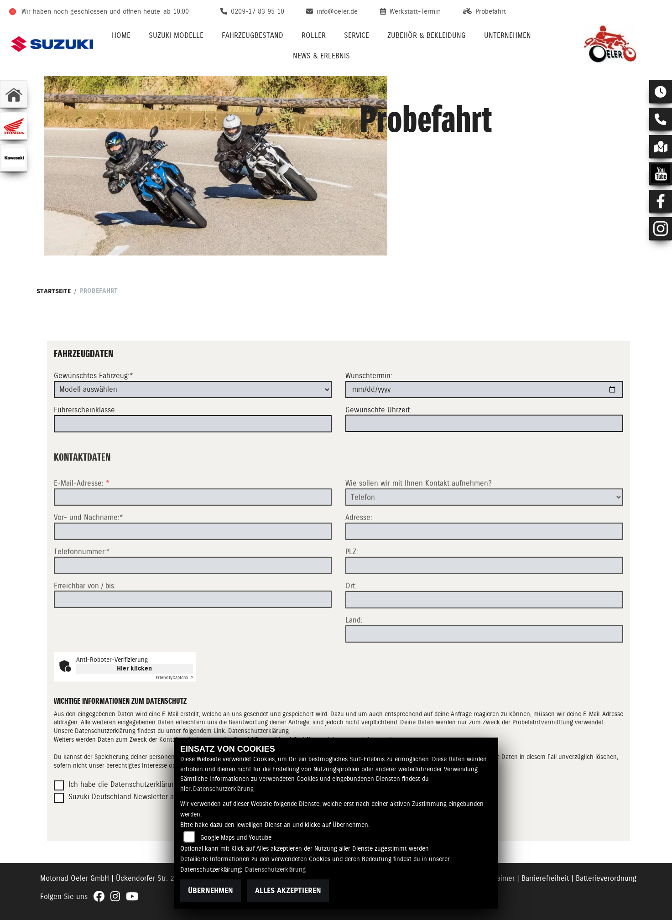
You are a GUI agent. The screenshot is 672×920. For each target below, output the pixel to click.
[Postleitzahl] (484, 595)
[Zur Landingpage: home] (13, 94)
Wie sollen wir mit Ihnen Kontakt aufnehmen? (418, 513)
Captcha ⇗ (174, 677)
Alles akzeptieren (288, 890)
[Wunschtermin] (484, 389)
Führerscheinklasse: (85, 409)
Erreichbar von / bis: (85, 615)
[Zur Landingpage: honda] (13, 126)
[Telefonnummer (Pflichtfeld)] (193, 594)
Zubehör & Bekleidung (426, 35)
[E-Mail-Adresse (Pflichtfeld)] (193, 526)
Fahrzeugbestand (252, 35)
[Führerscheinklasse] (193, 423)
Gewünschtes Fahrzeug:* (93, 375)
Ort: (351, 615)
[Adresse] (484, 561)
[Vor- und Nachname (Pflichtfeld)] (193, 561)
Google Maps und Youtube (235, 837)
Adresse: (358, 547)
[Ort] (484, 629)
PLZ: (351, 581)
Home (121, 35)
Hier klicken (134, 668)
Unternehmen (507, 35)
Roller (314, 35)
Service (356, 35)
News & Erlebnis (321, 56)
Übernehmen (210, 890)
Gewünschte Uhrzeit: (378, 409)
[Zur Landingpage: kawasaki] (13, 158)
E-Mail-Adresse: (81, 513)
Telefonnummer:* (82, 581)
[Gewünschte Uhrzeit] (484, 423)
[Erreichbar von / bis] (193, 629)
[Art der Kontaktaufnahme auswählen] (484, 526)
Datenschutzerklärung (223, 788)
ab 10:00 (176, 11)
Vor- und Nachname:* (88, 547)
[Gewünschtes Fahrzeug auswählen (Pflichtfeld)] (193, 389)
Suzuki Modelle (176, 35)
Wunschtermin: (368, 375)
